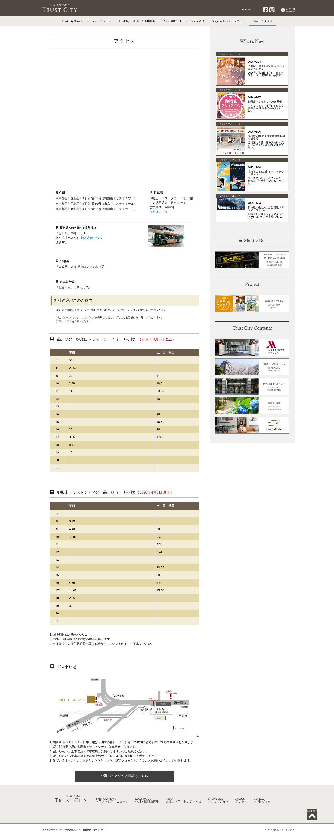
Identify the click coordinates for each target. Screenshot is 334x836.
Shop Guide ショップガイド (228, 21)
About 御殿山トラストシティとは (184, 21)
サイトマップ (100, 834)
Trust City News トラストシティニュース (86, 21)
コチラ (68, 321)
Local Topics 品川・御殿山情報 (137, 21)
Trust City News (112, 804)
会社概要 (87, 834)
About (183, 804)
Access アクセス (262, 21)
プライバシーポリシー (51, 834)
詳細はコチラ (159, 211)
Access (241, 804)
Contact (263, 804)
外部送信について (72, 834)
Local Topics (147, 804)
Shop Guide (218, 804)
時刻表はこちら (91, 237)
